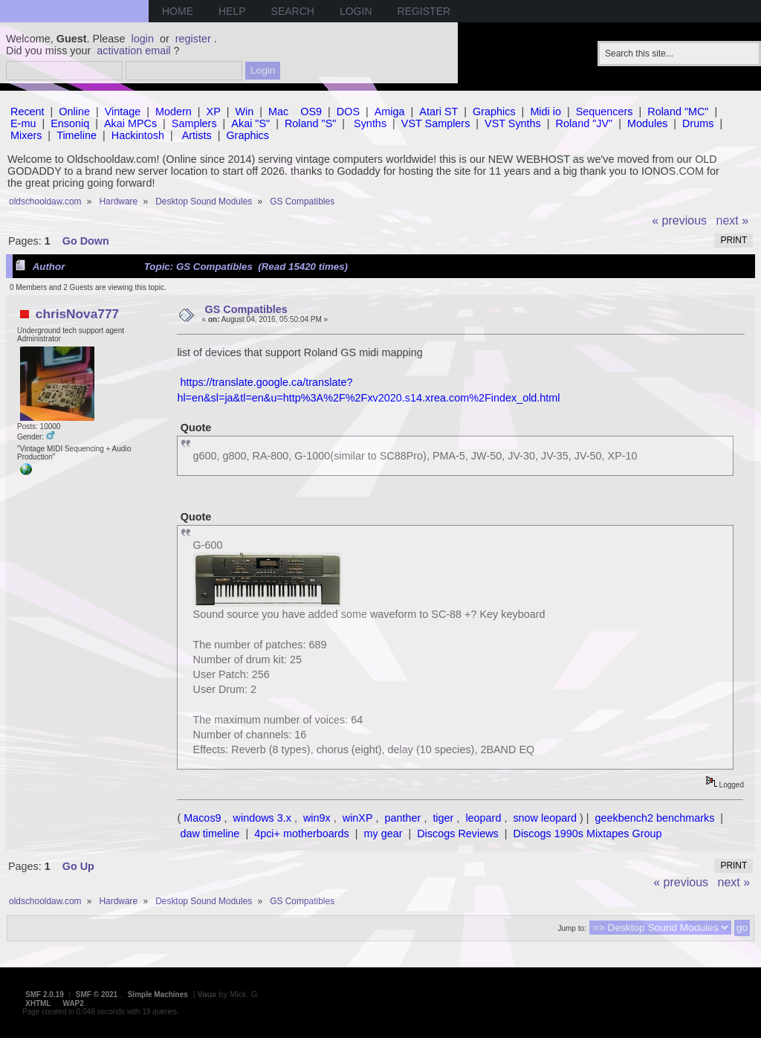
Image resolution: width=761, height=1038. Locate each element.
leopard (483, 818)
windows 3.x (262, 818)
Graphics (494, 111)
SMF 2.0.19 (44, 994)
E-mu (23, 123)
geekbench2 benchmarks (655, 818)
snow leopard (545, 818)
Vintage (123, 111)
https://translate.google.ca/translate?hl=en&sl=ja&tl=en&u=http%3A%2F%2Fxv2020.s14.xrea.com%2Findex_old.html (368, 389)
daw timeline (209, 833)
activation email (133, 51)
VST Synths (513, 123)
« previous (679, 220)
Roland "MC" (677, 111)
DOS (348, 111)
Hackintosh (137, 135)
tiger (443, 818)
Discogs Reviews (458, 833)
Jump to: (571, 928)
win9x (317, 818)
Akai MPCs (130, 123)
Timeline (76, 135)
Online (74, 111)
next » (732, 220)
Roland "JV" (584, 123)
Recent (27, 111)
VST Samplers (435, 123)
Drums (697, 123)
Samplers (194, 123)
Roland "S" (310, 123)
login (143, 39)
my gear (382, 833)
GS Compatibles (246, 309)
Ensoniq (70, 123)
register (193, 39)
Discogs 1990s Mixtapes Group (588, 833)
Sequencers (604, 111)
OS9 (311, 111)
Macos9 (202, 818)
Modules (647, 123)
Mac (278, 111)
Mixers (26, 135)
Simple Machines (158, 994)
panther (403, 818)
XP (214, 111)
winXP (358, 818)
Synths (370, 123)
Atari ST (438, 111)
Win (245, 111)
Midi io (545, 111)
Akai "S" (250, 123)
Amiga (390, 111)
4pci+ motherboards (301, 833)
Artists (197, 135)
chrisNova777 (77, 313)
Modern (173, 111)
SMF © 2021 (96, 994)
